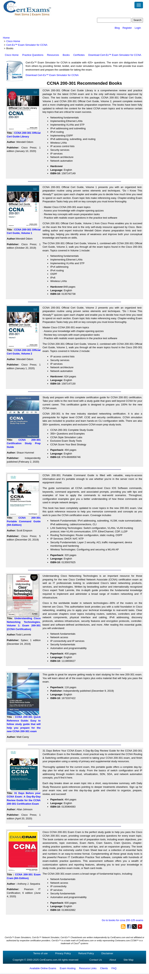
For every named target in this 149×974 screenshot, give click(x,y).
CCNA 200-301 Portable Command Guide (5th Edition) (24, 521)
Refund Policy (86, 953)
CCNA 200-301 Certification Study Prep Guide (24, 443)
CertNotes (79, 54)
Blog (117, 27)
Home (6, 37)
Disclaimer (107, 953)
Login (138, 27)
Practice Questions (32, 54)
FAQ (113, 968)
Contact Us (95, 959)
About (112, 959)
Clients (104, 968)
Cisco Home (13, 41)
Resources (53, 54)
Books (66, 54)
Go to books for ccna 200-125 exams (122, 920)
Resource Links (88, 968)
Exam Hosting (67, 968)
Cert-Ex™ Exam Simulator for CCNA (27, 44)
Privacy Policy (63, 953)
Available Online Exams (43, 968)
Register (127, 27)
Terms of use (40, 953)
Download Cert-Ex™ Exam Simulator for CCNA (114, 54)
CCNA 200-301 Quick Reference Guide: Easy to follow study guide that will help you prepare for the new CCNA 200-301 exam (24, 724)
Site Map (128, 959)
